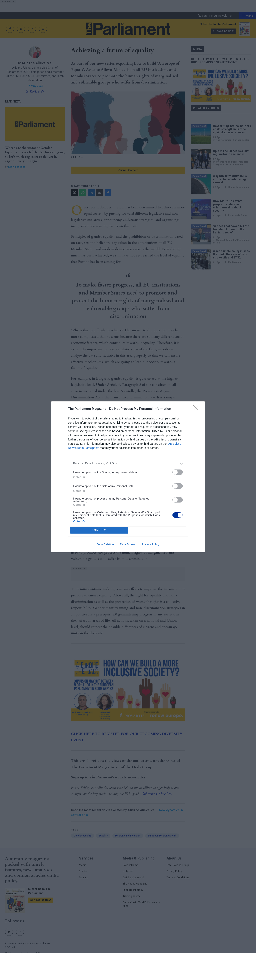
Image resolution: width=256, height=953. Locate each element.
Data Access (128, 544)
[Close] (197, 409)
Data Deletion (105, 544)
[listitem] (128, 463)
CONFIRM (99, 530)
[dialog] (128, 476)
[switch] (177, 472)
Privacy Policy (150, 544)
